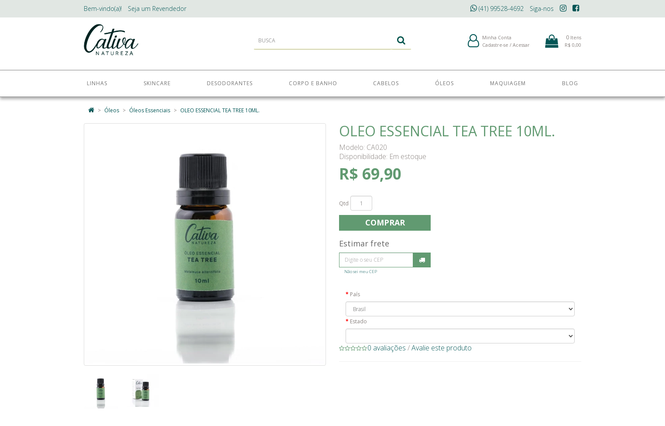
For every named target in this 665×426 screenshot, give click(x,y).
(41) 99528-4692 (497, 8)
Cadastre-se (495, 47)
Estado (358, 321)
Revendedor (157, 8)
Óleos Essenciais (149, 110)
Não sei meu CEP (360, 271)
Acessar (521, 47)
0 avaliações (386, 348)
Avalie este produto (441, 348)
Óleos (111, 110)
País (355, 294)
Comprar (385, 222)
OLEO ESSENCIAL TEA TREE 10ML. (220, 110)
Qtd (344, 203)
